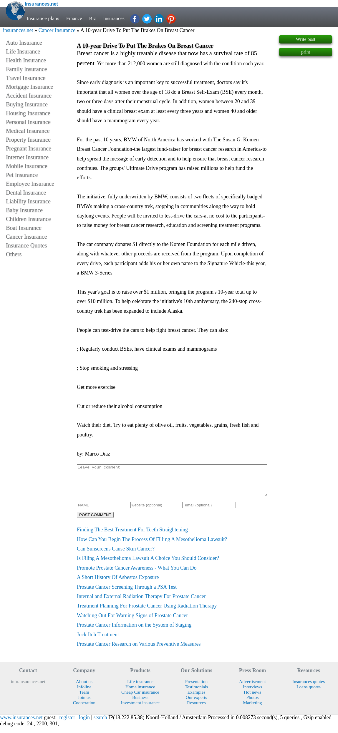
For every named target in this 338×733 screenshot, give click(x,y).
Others (13, 254)
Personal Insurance (28, 122)
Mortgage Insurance (29, 86)
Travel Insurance (25, 78)
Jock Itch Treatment (98, 641)
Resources (196, 708)
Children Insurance (28, 219)
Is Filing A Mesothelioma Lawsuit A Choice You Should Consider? (148, 564)
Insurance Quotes (26, 245)
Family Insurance (26, 69)
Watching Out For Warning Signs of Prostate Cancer (132, 622)
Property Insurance (28, 139)
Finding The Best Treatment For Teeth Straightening (132, 536)
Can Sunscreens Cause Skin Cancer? (116, 555)
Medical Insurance (27, 131)
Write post (305, 39)
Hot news (252, 698)
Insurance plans (42, 18)
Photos (252, 703)
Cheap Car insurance (140, 698)
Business (140, 703)
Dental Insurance (26, 192)
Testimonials (196, 692)
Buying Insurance (27, 104)
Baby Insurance (24, 210)
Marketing (252, 708)
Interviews (252, 692)
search (100, 724)
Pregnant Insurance (28, 148)
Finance (74, 18)
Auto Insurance (24, 42)
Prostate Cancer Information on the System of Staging (134, 631)
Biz (93, 18)
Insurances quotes (308, 687)
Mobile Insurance (26, 166)
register (67, 724)
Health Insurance (26, 60)
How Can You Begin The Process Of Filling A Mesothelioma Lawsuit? (152, 545)
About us (84, 687)
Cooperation (84, 708)
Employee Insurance (30, 183)
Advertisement (252, 687)
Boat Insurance (24, 228)
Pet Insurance (22, 175)
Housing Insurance (28, 113)
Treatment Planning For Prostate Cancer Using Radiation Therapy (147, 612)
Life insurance (140, 687)
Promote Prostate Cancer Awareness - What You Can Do (136, 574)
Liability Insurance (28, 201)
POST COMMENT (95, 521)
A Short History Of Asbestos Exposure (118, 583)
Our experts (196, 703)
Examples (197, 698)
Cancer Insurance (56, 30)
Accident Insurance (29, 95)
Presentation (196, 687)
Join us (84, 703)
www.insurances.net (21, 724)
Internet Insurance (27, 157)
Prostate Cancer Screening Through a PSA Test (127, 593)
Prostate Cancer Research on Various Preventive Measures (139, 650)
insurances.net (18, 30)
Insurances (115, 18)
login (84, 724)
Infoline (84, 692)
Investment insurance (140, 708)
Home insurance (140, 692)
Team (84, 698)
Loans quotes (308, 692)
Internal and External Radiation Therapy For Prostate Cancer (141, 602)
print (305, 51)
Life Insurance (23, 51)
